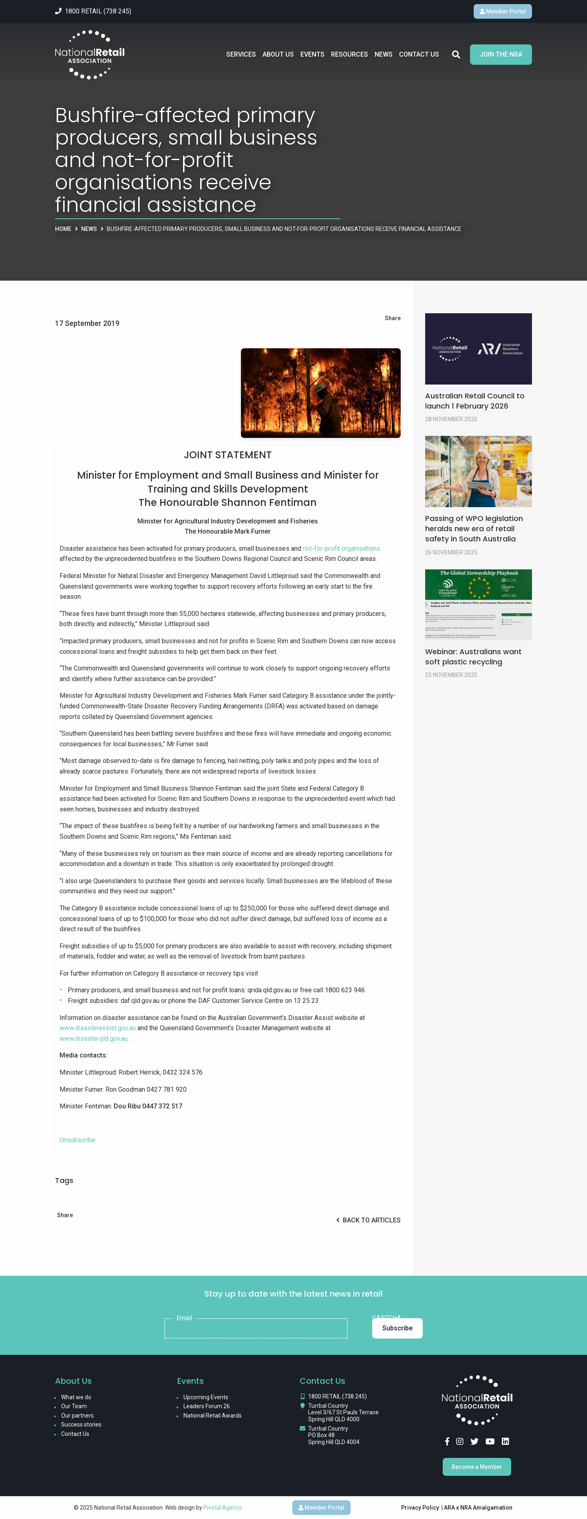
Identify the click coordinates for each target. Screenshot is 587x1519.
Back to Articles (368, 1220)
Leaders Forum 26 (206, 1406)
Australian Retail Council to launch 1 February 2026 (475, 401)
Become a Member (477, 1467)
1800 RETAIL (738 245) (337, 1396)
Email (184, 1318)
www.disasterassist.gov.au (98, 1028)
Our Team (74, 1406)
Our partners (77, 1415)
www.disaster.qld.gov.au (94, 1038)
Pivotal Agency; (223, 1507)
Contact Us (419, 54)
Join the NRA (501, 54)
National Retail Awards (212, 1415)
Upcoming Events (205, 1397)
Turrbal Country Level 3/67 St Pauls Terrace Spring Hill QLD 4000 (343, 1412)
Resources (349, 54)
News (384, 54)
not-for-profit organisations (341, 548)
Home (63, 229)
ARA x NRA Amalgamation (478, 1507)
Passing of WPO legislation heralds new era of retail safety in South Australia (474, 528)
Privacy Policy (420, 1507)
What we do (76, 1397)
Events (312, 54)
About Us (278, 54)
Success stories (81, 1424)
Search (456, 55)
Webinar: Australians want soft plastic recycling (473, 656)
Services (241, 54)
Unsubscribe (77, 1140)
